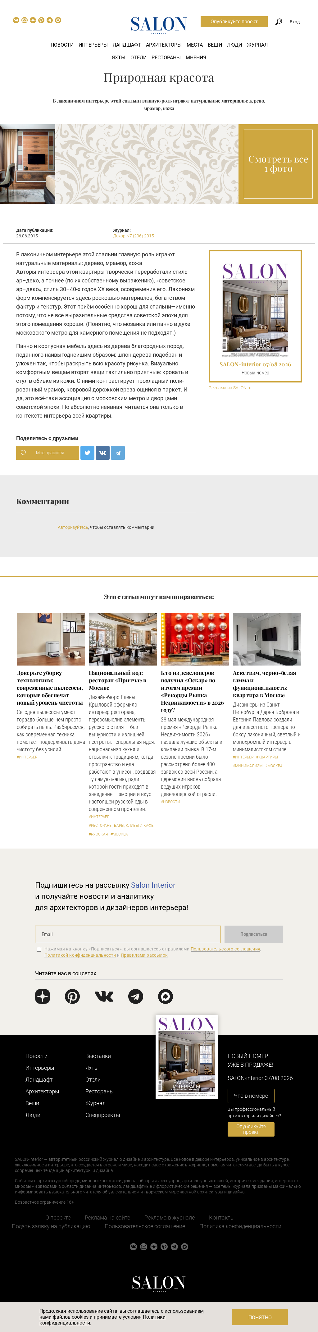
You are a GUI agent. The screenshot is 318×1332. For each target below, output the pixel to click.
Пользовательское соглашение (145, 1226)
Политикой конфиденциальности (80, 955)
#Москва (119, 834)
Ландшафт (127, 45)
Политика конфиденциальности (240, 1226)
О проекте (57, 1217)
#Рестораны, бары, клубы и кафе (121, 825)
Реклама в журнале (169, 1217)
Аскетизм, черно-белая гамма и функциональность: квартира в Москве (264, 684)
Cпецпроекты (102, 1115)
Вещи (215, 45)
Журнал (257, 45)
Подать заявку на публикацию (51, 1226)
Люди (234, 45)
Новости (62, 45)
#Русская (98, 834)
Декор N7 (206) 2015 (133, 235)
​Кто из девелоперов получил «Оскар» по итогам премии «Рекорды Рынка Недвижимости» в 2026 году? (192, 691)
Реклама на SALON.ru (230, 388)
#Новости (170, 802)
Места (195, 45)
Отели (138, 58)
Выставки (98, 1056)
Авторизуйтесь (73, 527)
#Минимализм (247, 766)
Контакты (222, 1217)
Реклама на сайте (107, 1217)
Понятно (260, 1318)
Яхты (118, 58)
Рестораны (166, 58)
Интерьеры (93, 45)
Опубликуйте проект (234, 22)
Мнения (196, 58)
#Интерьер (27, 757)
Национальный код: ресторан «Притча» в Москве (117, 680)
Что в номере (251, 1095)
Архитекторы (164, 45)
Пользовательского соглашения (226, 948)
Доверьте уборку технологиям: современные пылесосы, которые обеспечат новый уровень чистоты (50, 687)
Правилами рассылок (144, 955)
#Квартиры (267, 757)
